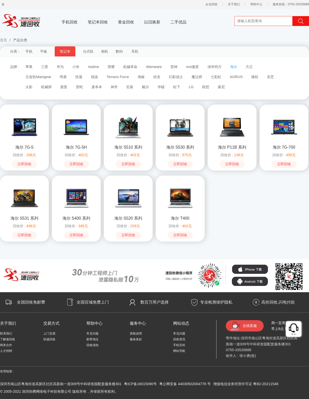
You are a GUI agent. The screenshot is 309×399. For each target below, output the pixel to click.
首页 (3, 40)
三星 (44, 67)
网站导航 (179, 351)
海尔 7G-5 (24, 147)
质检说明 (136, 333)
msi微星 (192, 67)
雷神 (173, 67)
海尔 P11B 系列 (232, 147)
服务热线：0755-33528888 (291, 4)
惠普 (63, 87)
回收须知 (92, 345)
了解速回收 (7, 339)
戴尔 (145, 87)
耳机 (134, 51)
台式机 (88, 51)
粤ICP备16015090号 (140, 384)
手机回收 (69, 22)
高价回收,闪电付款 (278, 302)
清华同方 (214, 67)
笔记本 (65, 51)
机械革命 (130, 67)
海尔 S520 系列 (128, 218)
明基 (63, 77)
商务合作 (6, 345)
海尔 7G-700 (284, 147)
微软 (254, 77)
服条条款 (136, 339)
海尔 (233, 67)
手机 (29, 51)
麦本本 (96, 87)
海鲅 (141, 77)
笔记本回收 (98, 22)
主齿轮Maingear (38, 77)
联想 (205, 87)
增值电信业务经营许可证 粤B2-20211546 (245, 384)
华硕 (161, 87)
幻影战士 (176, 77)
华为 (60, 67)
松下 (176, 87)
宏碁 (129, 87)
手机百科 (179, 345)
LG (191, 87)
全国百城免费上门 (93, 302)
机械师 (46, 87)
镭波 (94, 77)
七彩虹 (216, 77)
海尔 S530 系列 (180, 147)
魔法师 (197, 77)
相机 (104, 51)
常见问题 (92, 333)
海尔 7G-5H (76, 147)
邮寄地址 (92, 339)
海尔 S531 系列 (24, 218)
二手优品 (178, 22)
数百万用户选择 (154, 302)
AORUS (236, 77)
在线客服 (250, 326)
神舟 (114, 87)
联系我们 (6, 333)
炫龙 (156, 77)
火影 (29, 87)
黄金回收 (126, 22)
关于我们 (234, 4)
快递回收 (49, 339)
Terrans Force (118, 77)
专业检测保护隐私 (216, 302)
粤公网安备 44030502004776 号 (185, 384)
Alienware (154, 67)
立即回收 (24, 164)
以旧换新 (152, 22)
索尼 (221, 87)
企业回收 (211, 4)
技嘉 (78, 77)
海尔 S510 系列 (128, 147)
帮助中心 (256, 4)
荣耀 (111, 67)
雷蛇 (79, 87)
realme (93, 67)
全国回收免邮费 (31, 302)
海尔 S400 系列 (76, 218)
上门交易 (49, 333)
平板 (43, 51)
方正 (249, 67)
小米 (75, 67)
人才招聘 (6, 351)
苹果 (29, 67)
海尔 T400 (180, 218)
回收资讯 (179, 339)
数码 (119, 51)
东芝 (270, 77)
